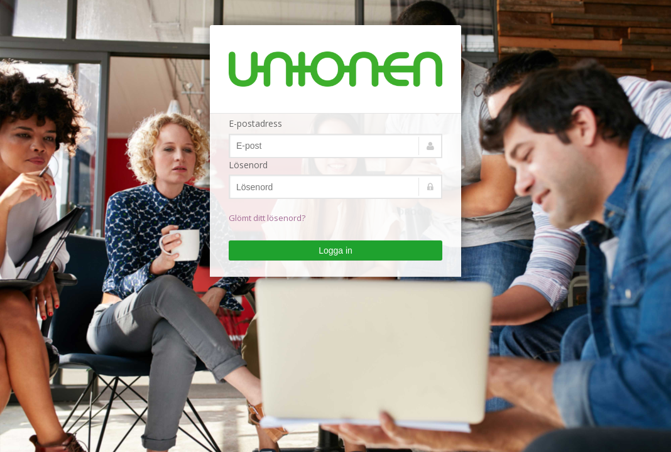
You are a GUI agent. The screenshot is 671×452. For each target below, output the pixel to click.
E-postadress (255, 123)
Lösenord (248, 165)
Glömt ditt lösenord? (267, 217)
